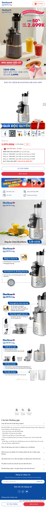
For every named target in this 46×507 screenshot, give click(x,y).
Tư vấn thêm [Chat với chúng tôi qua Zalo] (12, 504)
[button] (44, 104)
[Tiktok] (22, 491)
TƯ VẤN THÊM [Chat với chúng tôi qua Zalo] (23, 168)
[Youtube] (26, 491)
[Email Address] (23, 482)
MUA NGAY (34, 504)
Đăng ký (40, 482)
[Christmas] (23, 183)
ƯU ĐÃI (38, 3)
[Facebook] (19, 491)
